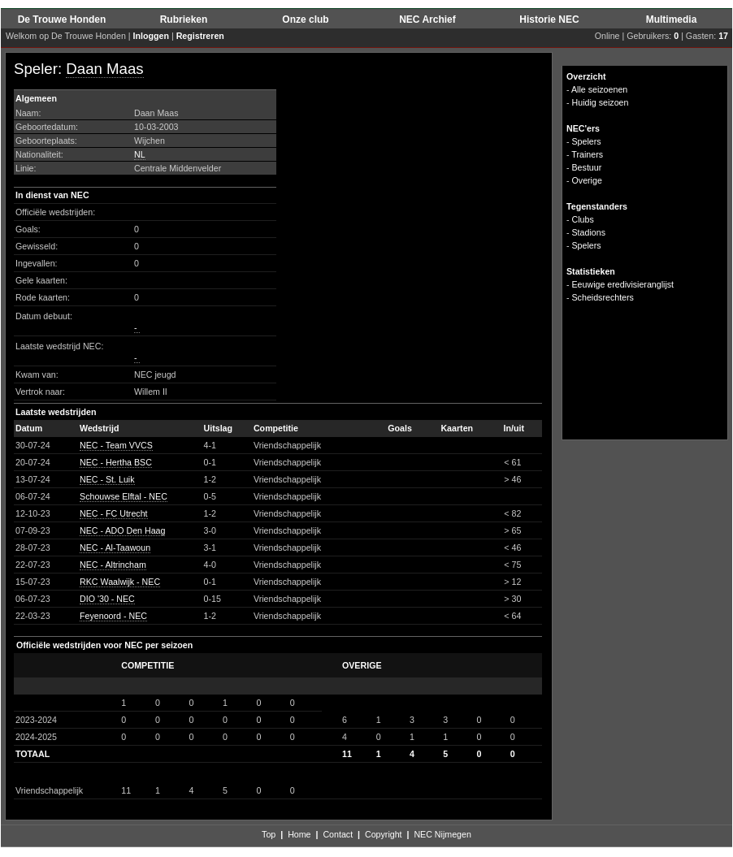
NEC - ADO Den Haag (122, 530)
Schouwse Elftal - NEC (123, 496)
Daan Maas (104, 68)
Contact (338, 834)
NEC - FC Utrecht (113, 513)
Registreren (200, 36)
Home (299, 834)
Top (268, 834)
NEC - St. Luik (107, 479)
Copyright (383, 834)
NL (139, 154)
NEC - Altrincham (113, 564)
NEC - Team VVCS (116, 445)
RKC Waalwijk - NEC (120, 581)
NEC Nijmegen (442, 834)
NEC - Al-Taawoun (115, 547)
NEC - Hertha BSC (116, 462)
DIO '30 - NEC (107, 599)
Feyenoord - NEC (113, 616)
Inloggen (151, 36)
